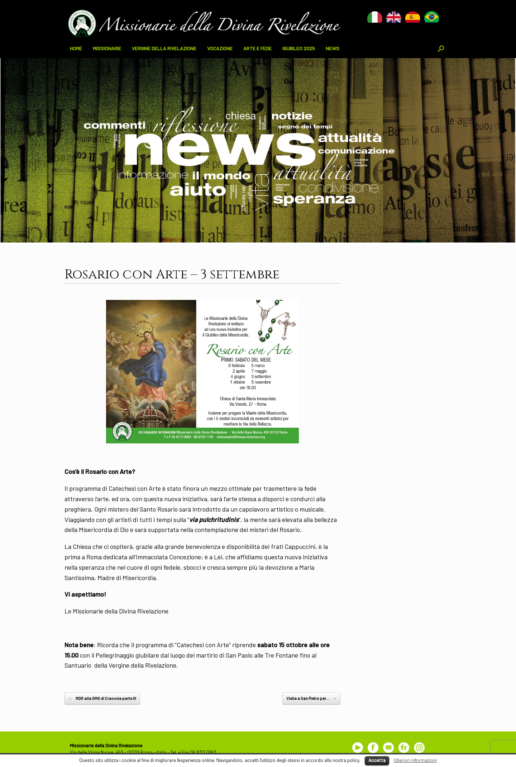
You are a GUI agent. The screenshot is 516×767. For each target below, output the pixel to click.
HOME (76, 48)
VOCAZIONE (220, 48)
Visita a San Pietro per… (311, 698)
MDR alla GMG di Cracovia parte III (102, 698)
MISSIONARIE (107, 48)
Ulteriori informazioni (415, 760)
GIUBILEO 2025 (298, 48)
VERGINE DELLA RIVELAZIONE (164, 48)
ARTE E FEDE (257, 48)
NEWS (332, 48)
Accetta (377, 760)
